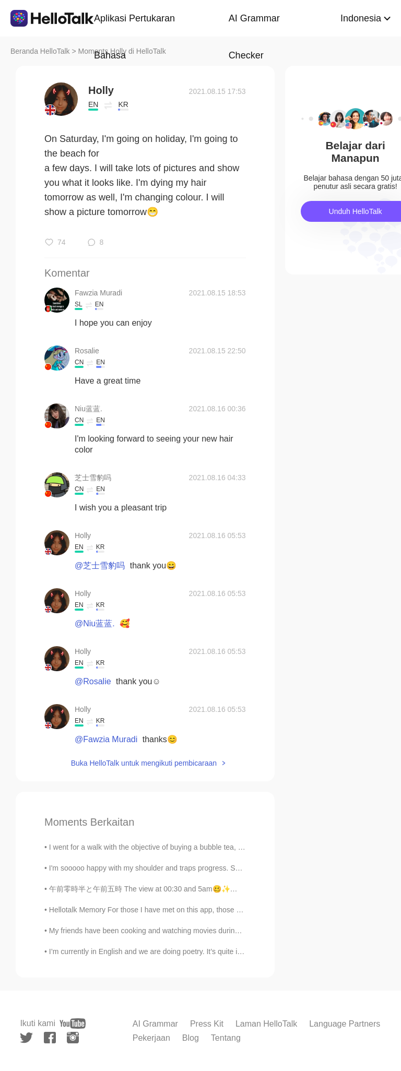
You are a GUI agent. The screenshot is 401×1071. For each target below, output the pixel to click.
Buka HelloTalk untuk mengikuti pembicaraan (144, 763)
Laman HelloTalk (266, 1023)
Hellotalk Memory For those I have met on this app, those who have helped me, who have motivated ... (215, 910)
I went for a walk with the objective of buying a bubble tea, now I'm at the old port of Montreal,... (203, 847)
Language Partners (344, 1023)
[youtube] (73, 1023)
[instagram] (73, 1037)
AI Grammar (155, 1023)
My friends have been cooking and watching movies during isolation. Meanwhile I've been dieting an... (213, 930)
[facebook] (50, 1037)
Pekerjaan (151, 1037)
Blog (190, 1037)
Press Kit (206, 1023)
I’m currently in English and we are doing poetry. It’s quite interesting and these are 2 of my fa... (203, 951)
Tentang (226, 1037)
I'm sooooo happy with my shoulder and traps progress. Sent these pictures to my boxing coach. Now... (215, 868)
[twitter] (26, 1037)
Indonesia (360, 18)
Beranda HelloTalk (40, 51)
